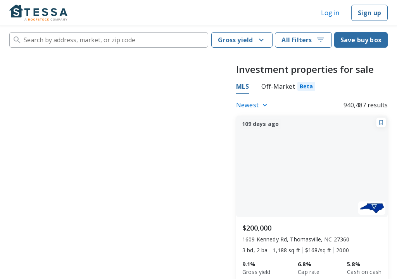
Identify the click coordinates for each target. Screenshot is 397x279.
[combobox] (108, 40)
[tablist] (275, 87)
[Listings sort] (252, 105)
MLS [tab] (242, 86)
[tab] (288, 87)
